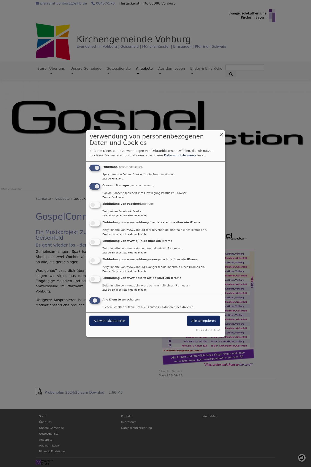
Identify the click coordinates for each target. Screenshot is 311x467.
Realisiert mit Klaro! (208, 330)
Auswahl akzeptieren (109, 321)
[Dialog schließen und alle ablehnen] (221, 133)
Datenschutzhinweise (180, 155)
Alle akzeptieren (203, 321)
